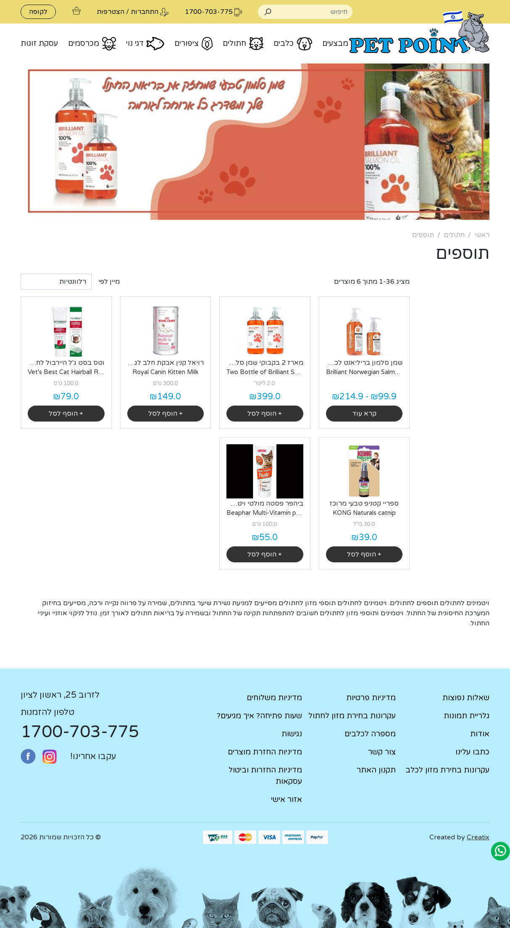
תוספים (423, 235)
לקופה (38, 12)
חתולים (454, 235)
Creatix (478, 837)
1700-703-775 (80, 732)
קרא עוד (364, 413)
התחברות (144, 12)
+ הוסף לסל (264, 413)
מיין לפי (109, 281)
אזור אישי (286, 799)
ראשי (481, 235)
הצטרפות (110, 12)
